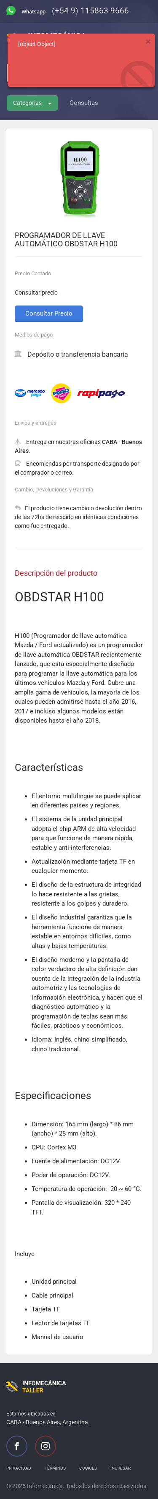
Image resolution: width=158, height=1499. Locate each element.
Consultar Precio (48, 313)
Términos (55, 1468)
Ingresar (120, 1468)
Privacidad (18, 1468)
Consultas (84, 103)
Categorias (32, 102)
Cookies (88, 1468)
